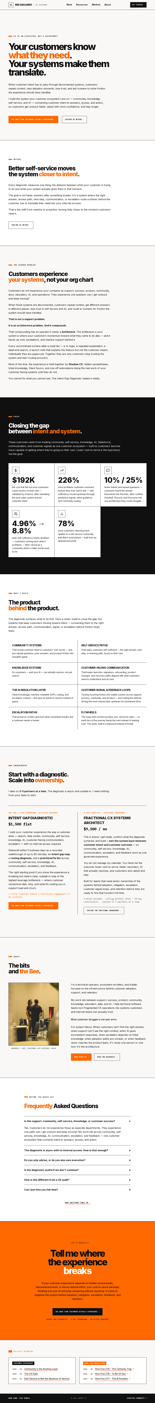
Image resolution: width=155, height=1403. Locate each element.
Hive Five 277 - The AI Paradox (111, 1378)
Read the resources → (107, 1057)
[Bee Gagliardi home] (27, 4)
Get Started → (138, 5)
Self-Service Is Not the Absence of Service (46, 1378)
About (107, 4)
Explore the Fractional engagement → (104, 910)
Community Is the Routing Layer (41, 1369)
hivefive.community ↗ (137, 1398)
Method (96, 4)
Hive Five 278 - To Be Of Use (110, 1373)
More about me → (81, 1057)
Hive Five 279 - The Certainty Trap (113, 1369)
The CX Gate (31, 1373)
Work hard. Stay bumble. (19, 1398)
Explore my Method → (74, 119)
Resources (82, 4)
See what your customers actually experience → (33, 119)
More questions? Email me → (77, 1203)
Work (69, 4)
